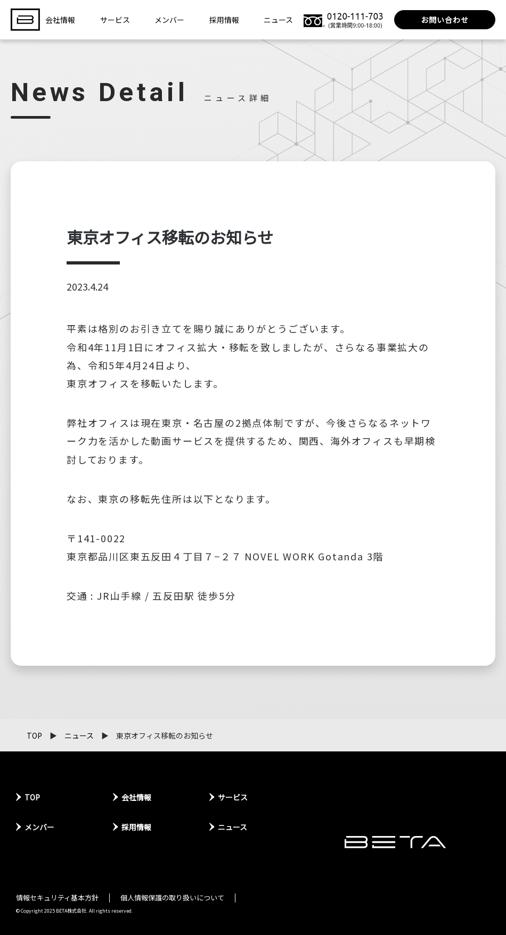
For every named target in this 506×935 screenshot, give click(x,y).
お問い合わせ (444, 19)
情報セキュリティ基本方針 (57, 897)
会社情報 (60, 19)
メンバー (169, 19)
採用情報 (224, 19)
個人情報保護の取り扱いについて (172, 897)
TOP (34, 735)
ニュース (278, 19)
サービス (115, 19)
